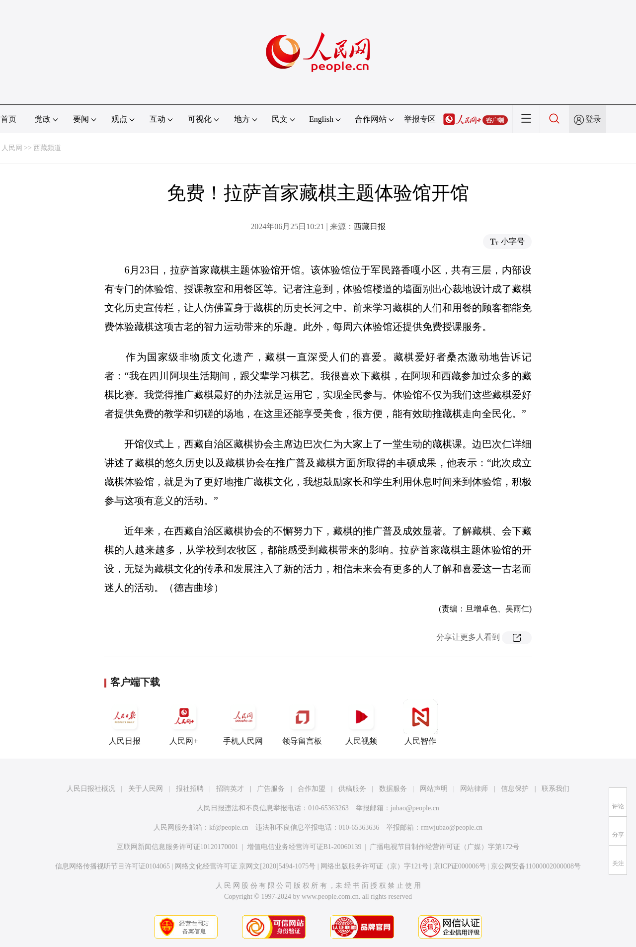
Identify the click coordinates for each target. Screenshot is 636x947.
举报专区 (420, 119)
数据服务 (393, 788)
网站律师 (474, 788)
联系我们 (555, 788)
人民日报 (124, 722)
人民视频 (361, 722)
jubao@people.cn (415, 808)
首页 (8, 119)
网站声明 (434, 788)
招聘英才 (230, 788)
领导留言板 (302, 722)
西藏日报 (370, 226)
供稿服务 (352, 788)
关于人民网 (145, 788)
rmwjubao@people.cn (451, 827)
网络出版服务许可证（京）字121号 (374, 866)
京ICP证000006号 (459, 866)
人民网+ (183, 722)
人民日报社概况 (91, 788)
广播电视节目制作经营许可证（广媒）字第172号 (444, 847)
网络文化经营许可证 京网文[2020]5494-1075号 (245, 866)
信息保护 (515, 788)
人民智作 (420, 722)
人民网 (11, 148)
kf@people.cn (228, 827)
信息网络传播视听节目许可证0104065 (112, 866)
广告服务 (271, 788)
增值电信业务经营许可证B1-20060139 (304, 847)
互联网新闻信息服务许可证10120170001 (177, 847)
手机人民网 (243, 722)
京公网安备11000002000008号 (536, 866)
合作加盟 (311, 788)
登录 (593, 119)
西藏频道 (47, 148)
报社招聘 (190, 788)
